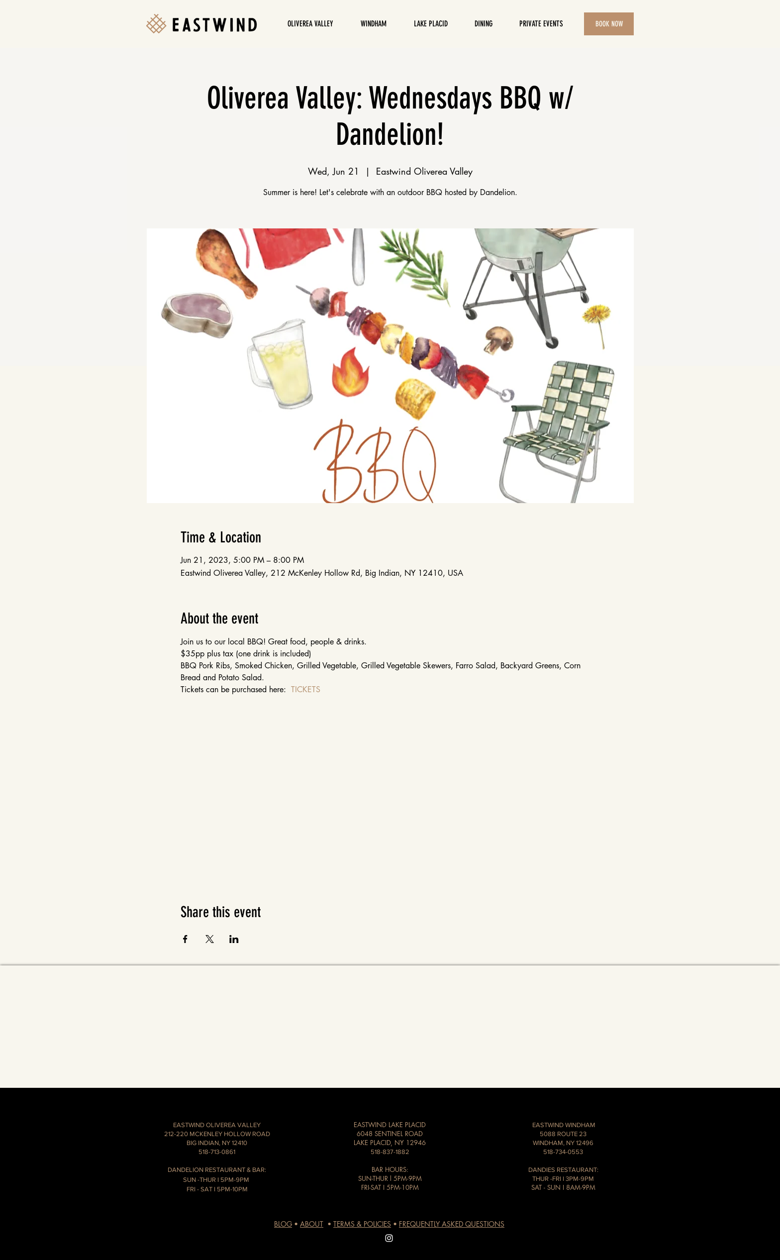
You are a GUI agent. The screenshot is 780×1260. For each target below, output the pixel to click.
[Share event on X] (209, 939)
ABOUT (311, 1224)
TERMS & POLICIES (362, 1224)
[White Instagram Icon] (389, 1238)
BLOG (283, 1224)
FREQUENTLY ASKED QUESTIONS (451, 1224)
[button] (483, 23)
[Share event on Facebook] (185, 939)
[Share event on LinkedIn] (234, 939)
